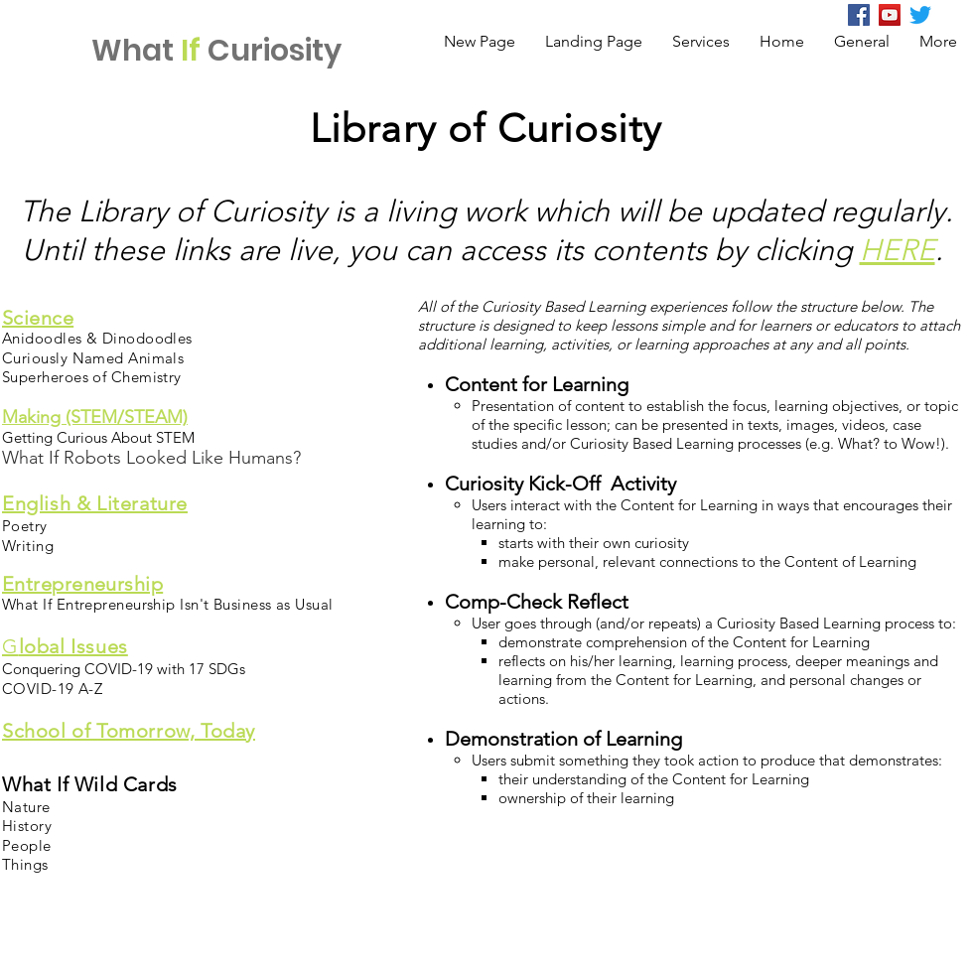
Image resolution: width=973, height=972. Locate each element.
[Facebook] (859, 15)
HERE (897, 250)
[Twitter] (920, 15)
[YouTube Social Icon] (890, 15)
